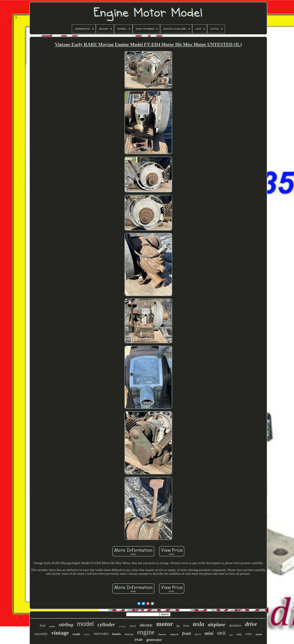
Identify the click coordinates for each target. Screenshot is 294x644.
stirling (66, 624)
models (52, 626)
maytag (128, 634)
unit (221, 633)
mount (132, 626)
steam (258, 634)
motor (164, 623)
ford (42, 625)
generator (154, 640)
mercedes (101, 633)
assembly (41, 634)
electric (146, 625)
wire (248, 634)
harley (87, 634)
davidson (235, 625)
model (85, 623)
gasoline (122, 626)
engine (145, 632)
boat (186, 625)
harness (162, 634)
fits (178, 626)
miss (231, 635)
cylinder (106, 624)
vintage (60, 633)
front (186, 633)
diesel (198, 634)
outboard (174, 634)
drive (251, 624)
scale (76, 634)
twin (239, 634)
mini (209, 633)
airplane (216, 624)
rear (139, 639)
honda (116, 634)
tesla (198, 624)
